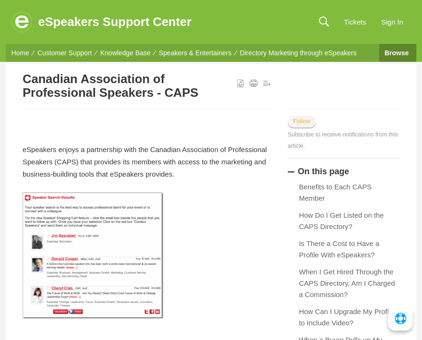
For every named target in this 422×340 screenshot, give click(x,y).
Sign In (392, 22)
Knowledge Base (125, 53)
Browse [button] (398, 53)
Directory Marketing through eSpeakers (298, 53)
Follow (301, 121)
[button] (324, 22)
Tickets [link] (355, 22)
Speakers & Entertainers (195, 53)
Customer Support (65, 53)
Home (20, 53)
